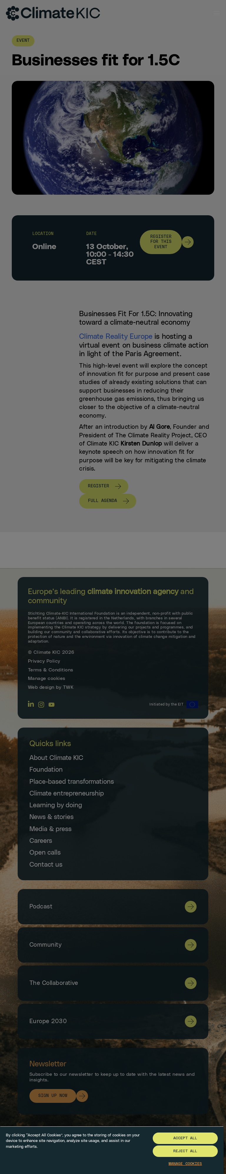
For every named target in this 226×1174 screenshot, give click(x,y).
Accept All (185, 1138)
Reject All (185, 1151)
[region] (112, 1150)
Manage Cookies (185, 1164)
